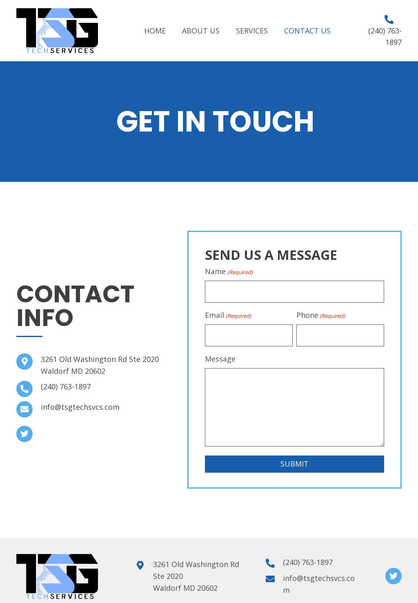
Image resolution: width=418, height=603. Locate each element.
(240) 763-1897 (66, 386)
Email (228, 314)
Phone (320, 314)
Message (220, 357)
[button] (24, 433)
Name (228, 271)
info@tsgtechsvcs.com (80, 406)
